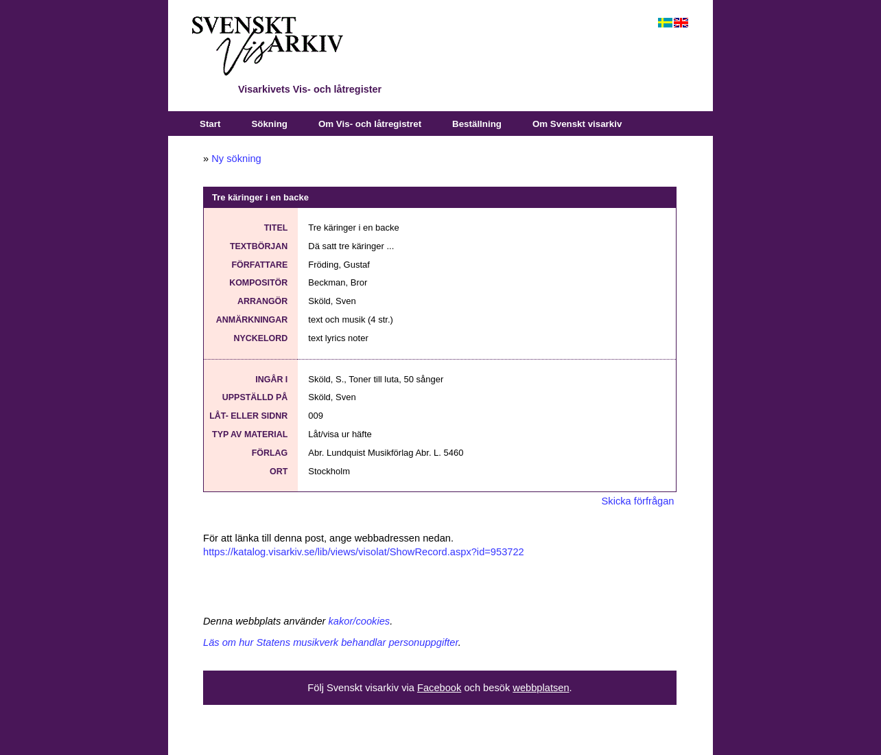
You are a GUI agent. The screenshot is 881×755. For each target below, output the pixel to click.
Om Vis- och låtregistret (369, 124)
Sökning (269, 124)
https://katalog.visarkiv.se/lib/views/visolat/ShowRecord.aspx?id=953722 (363, 551)
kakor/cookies (359, 621)
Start (210, 124)
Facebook (439, 687)
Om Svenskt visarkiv (577, 124)
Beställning (477, 124)
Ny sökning (236, 158)
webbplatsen (541, 687)
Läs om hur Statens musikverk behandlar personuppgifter (330, 642)
